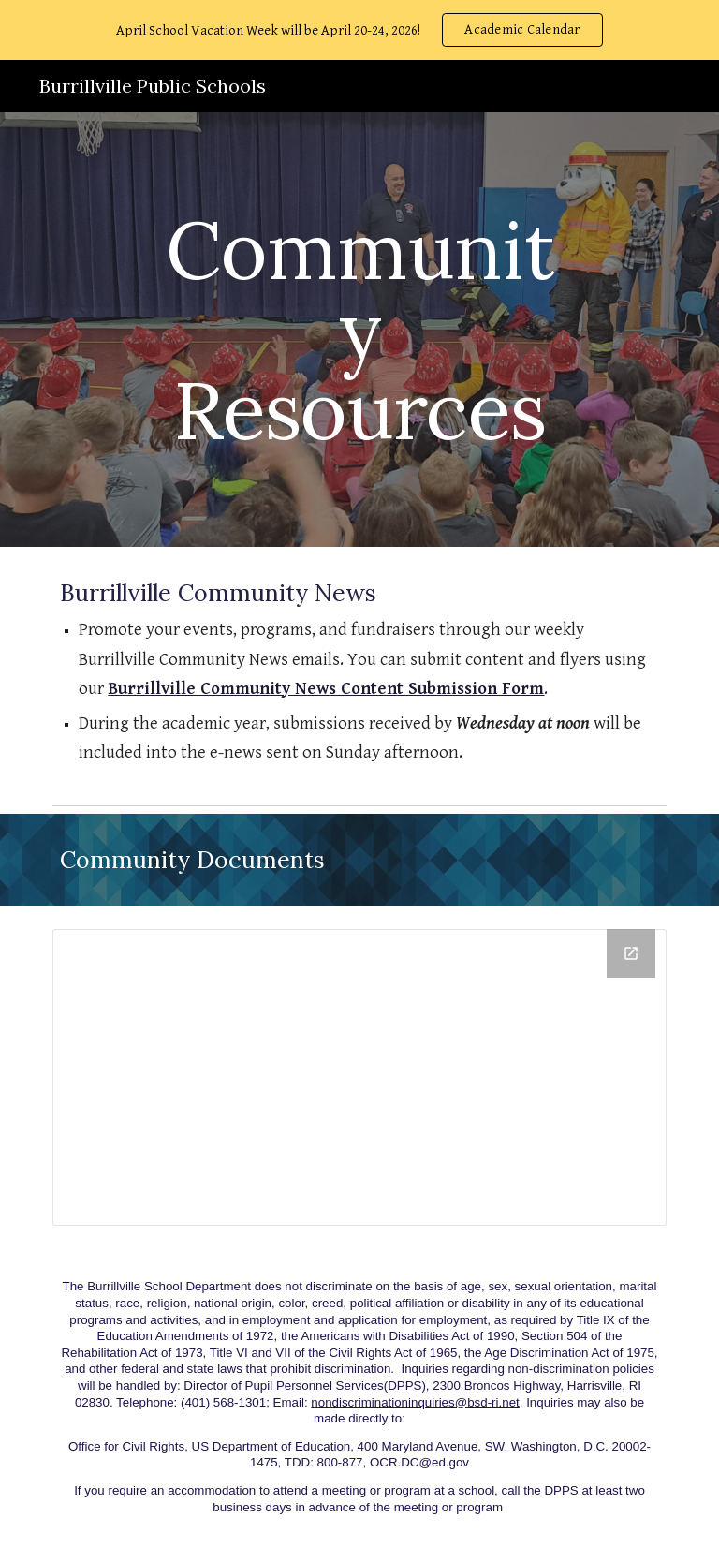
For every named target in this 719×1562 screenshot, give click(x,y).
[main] (359, 329)
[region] (359, 30)
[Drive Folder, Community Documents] (359, 1077)
